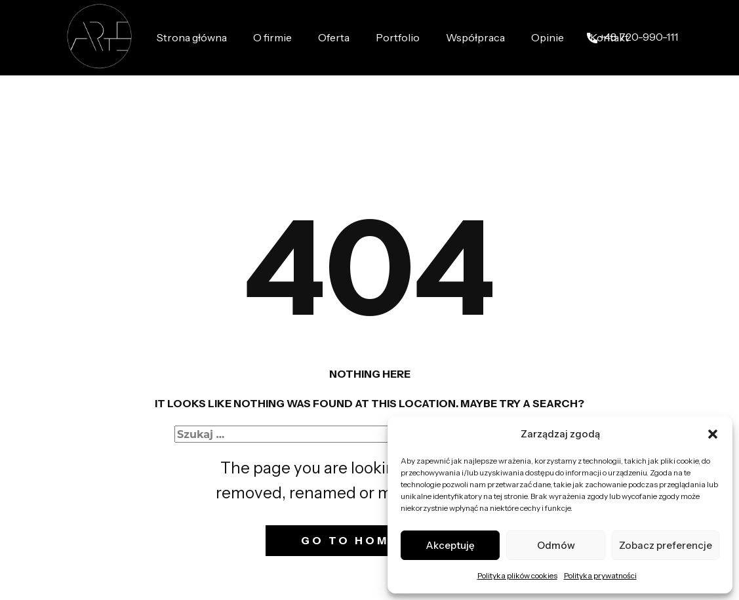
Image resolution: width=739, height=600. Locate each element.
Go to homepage (369, 540)
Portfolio (398, 37)
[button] (712, 434)
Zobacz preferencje (665, 545)
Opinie (547, 37)
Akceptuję (450, 545)
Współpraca (475, 37)
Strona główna (192, 37)
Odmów (556, 545)
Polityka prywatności (600, 575)
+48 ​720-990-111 (632, 37)
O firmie (272, 37)
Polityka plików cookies (517, 575)
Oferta (334, 37)
